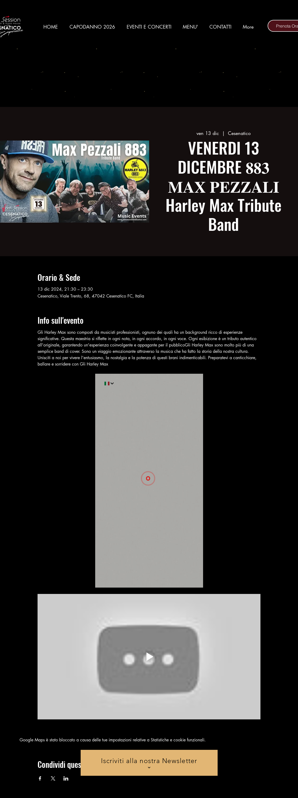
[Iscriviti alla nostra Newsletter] (149, 763)
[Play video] (149, 656)
